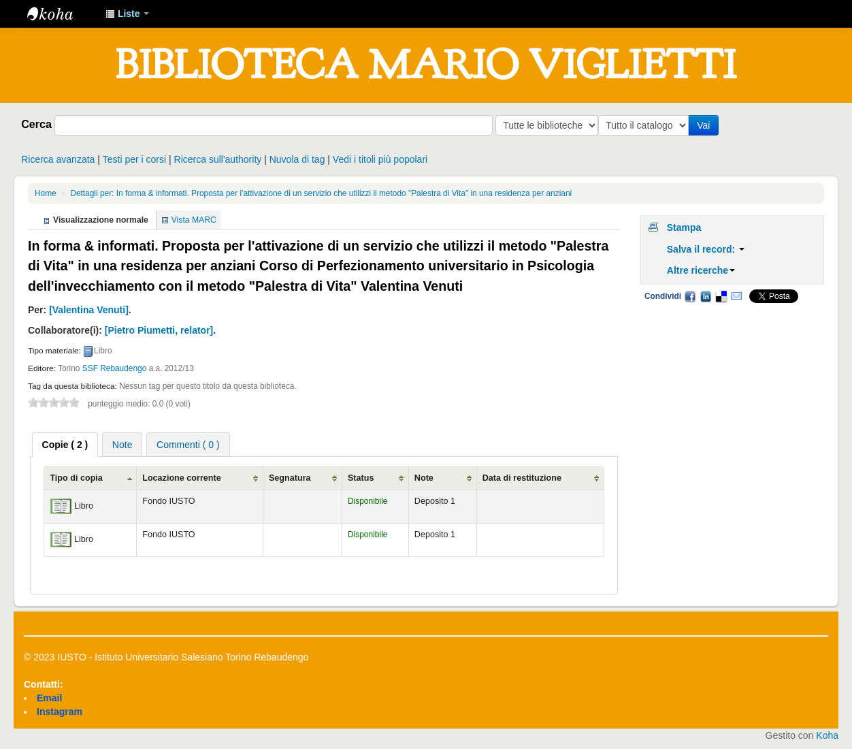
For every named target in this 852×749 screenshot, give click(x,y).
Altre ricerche (701, 270)
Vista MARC (193, 220)
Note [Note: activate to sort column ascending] (423, 478)
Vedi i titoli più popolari (380, 159)
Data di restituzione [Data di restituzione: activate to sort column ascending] (521, 478)
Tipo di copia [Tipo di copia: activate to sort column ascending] (76, 478)
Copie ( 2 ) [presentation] (65, 444)
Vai (706, 125)
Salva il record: (705, 249)
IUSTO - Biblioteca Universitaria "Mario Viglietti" (61, 13)
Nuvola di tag (297, 159)
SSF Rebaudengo (114, 368)
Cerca (36, 124)
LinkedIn (705, 296)
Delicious (720, 296)
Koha (827, 735)
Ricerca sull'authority (218, 159)
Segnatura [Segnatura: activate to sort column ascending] (290, 478)
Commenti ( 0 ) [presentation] (188, 444)
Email (736, 296)
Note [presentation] (122, 444)
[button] (127, 13)
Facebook (690, 296)
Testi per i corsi (134, 159)
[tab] (65, 444)
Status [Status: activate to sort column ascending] (361, 478)
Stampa (684, 227)
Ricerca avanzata (58, 159)
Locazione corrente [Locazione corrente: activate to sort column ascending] (181, 478)
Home (45, 193)
